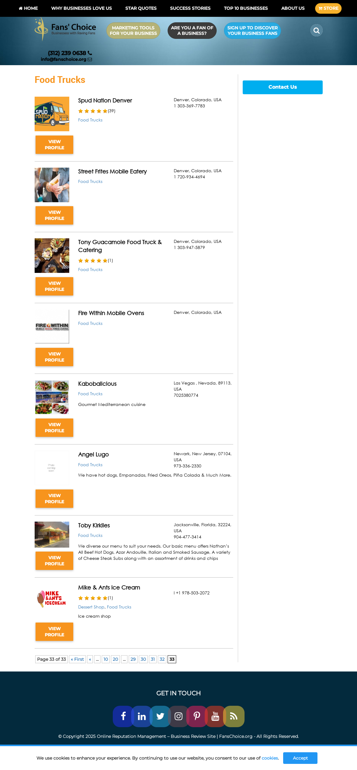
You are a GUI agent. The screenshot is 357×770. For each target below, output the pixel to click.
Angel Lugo (93, 454)
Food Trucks (90, 120)
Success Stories (190, 8)
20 (115, 659)
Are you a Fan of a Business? (192, 30)
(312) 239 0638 (70, 53)
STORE (328, 8)
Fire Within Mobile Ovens (111, 313)
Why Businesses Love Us (81, 8)
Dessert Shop (91, 607)
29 (133, 659)
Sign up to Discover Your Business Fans (252, 30)
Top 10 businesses (246, 8)
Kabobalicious (97, 383)
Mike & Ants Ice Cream (109, 587)
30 (143, 659)
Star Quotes (141, 8)
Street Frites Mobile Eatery (112, 171)
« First (77, 659)
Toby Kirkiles (94, 525)
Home (28, 8)
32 (162, 659)
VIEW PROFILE (54, 145)
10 (106, 659)
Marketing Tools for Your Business (133, 30)
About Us (293, 8)
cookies (270, 758)
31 (153, 659)
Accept (300, 758)
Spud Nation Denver (105, 100)
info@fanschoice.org (66, 59)
